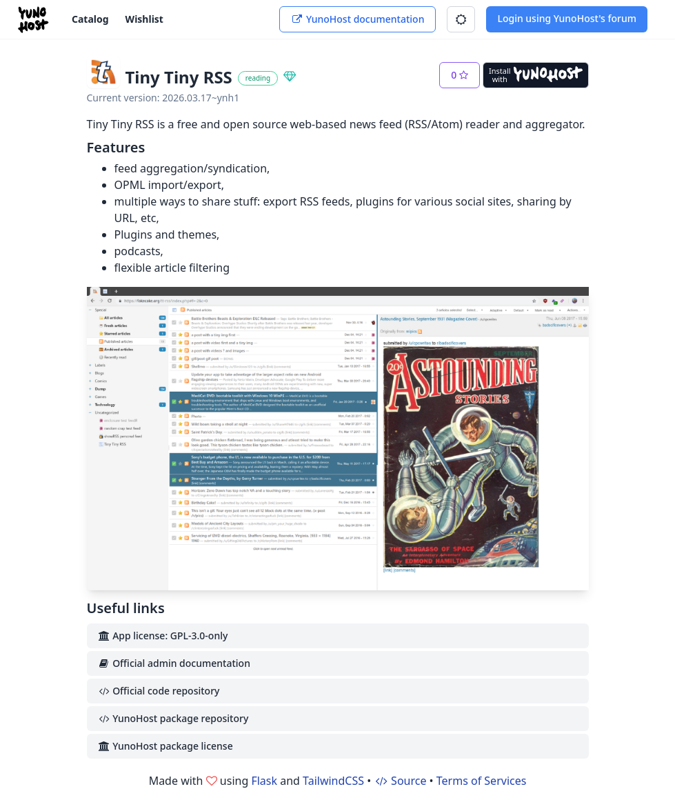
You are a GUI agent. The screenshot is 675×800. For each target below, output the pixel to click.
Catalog (90, 19)
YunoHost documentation (357, 19)
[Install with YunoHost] (536, 75)
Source (400, 780)
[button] (461, 19)
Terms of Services (481, 780)
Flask (264, 780)
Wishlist (144, 19)
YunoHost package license (165, 745)
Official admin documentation (174, 663)
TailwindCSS (333, 780)
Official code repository (159, 690)
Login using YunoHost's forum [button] (566, 18)
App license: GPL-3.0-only (163, 635)
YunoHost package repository (173, 718)
